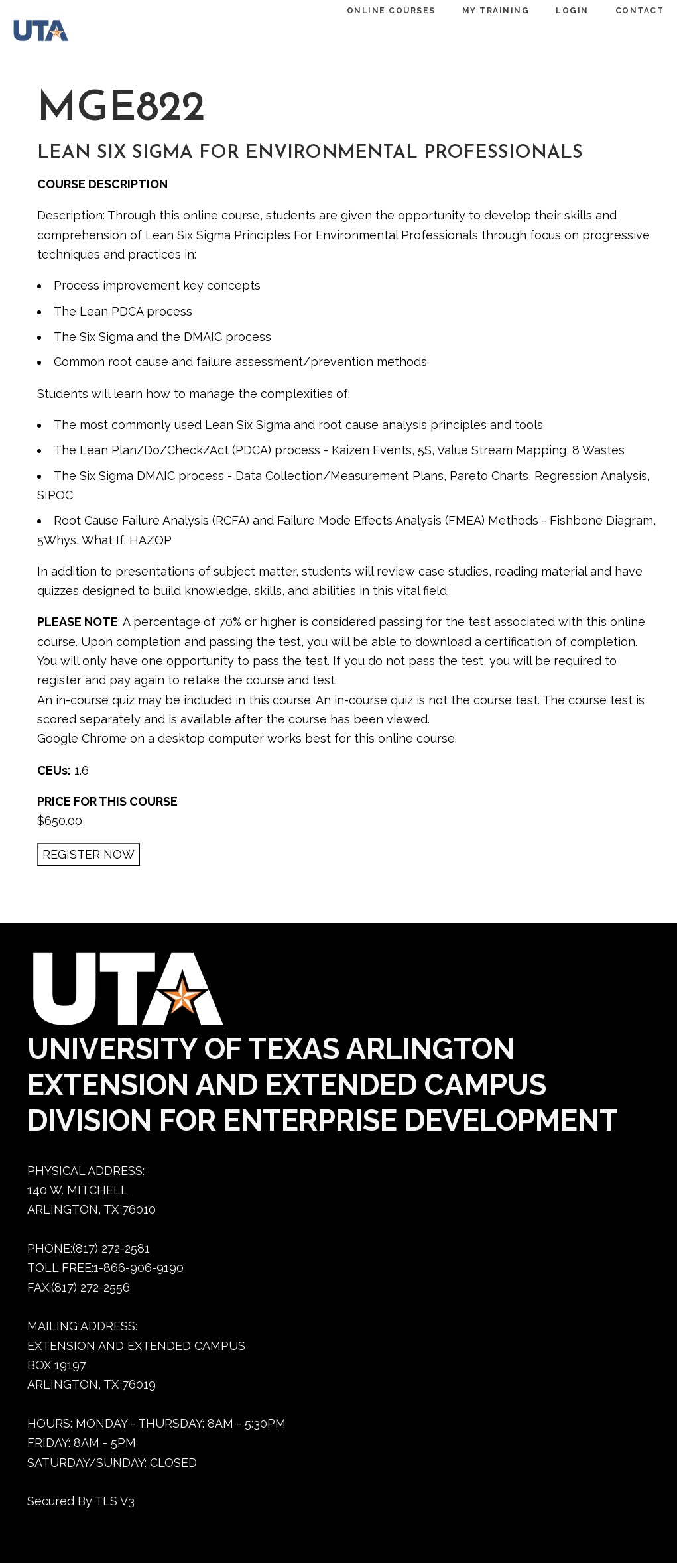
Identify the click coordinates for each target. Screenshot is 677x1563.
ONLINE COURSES (371, 10)
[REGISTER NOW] (88, 854)
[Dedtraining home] (54, 33)
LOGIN (552, 10)
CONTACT (620, 10)
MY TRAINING (476, 10)
